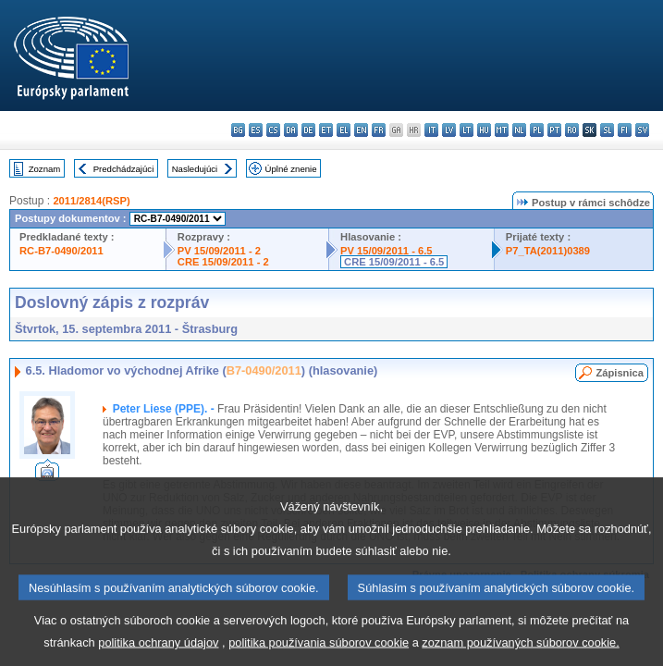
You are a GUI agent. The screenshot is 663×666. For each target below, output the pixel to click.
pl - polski (537, 130)
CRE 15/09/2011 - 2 (223, 261)
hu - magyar (484, 130)
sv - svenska (642, 130)
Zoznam (45, 169)
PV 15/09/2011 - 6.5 (386, 250)
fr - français (379, 130)
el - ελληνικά (343, 130)
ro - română (572, 130)
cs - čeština (273, 130)
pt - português (554, 130)
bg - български (238, 130)
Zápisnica (619, 372)
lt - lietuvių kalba (466, 130)
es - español (256, 130)
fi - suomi (625, 130)
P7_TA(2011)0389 (548, 250)
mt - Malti (502, 130)
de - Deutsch (308, 130)
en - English (361, 130)
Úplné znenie (291, 169)
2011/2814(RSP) (91, 200)
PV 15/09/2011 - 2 (219, 250)
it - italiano (431, 130)
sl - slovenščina (607, 130)
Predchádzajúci (123, 169)
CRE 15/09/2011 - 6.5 (394, 261)
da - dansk (291, 130)
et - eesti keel (326, 130)
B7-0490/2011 (264, 370)
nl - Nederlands (519, 130)
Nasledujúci (195, 169)
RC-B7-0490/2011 (61, 250)
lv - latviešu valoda (449, 130)
